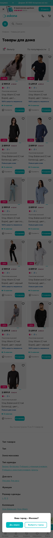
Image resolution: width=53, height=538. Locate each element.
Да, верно (14, 525)
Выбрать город (36, 525)
